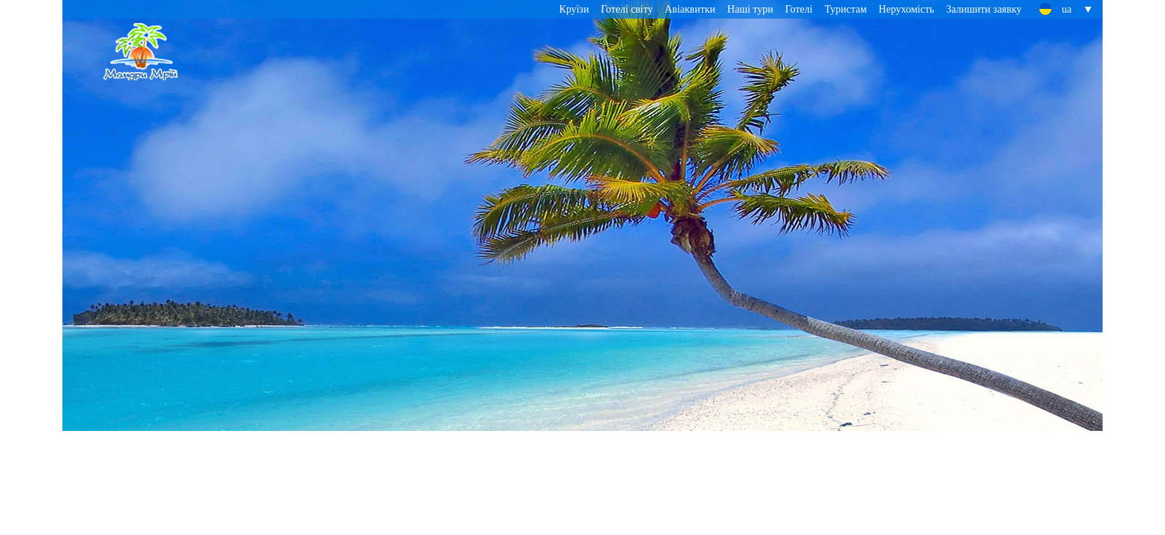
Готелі (799, 9)
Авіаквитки (690, 9)
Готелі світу (627, 9)
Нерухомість (907, 9)
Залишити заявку (984, 9)
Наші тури (750, 9)
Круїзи (574, 9)
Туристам (846, 9)
